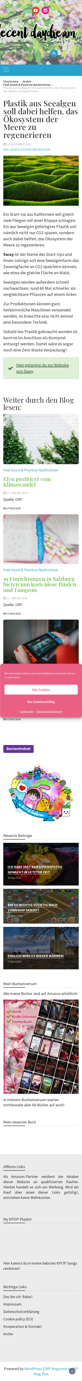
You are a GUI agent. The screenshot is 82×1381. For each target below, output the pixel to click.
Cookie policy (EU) (18, 1318)
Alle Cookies (41, 690)
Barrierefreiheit (18, 749)
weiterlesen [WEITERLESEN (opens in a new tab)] (12, 719)
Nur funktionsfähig (41, 702)
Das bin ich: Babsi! (18, 1296)
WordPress (33, 1368)
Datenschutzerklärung (49, 711)
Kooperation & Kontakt (22, 1326)
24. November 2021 (19, 144)
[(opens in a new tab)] (41, 442)
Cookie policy (27, 711)
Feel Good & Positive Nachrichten (26, 149)
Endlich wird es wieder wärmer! (36, 956)
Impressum (12, 1304)
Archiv (8, 1333)
